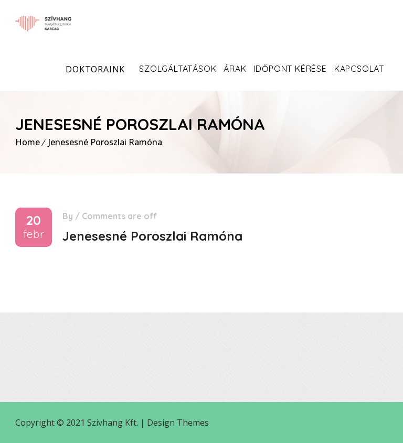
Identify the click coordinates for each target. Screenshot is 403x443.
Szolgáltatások (177, 68)
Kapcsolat (359, 68)
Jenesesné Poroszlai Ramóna (105, 142)
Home (27, 142)
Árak (235, 68)
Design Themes (178, 422)
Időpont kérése (290, 68)
